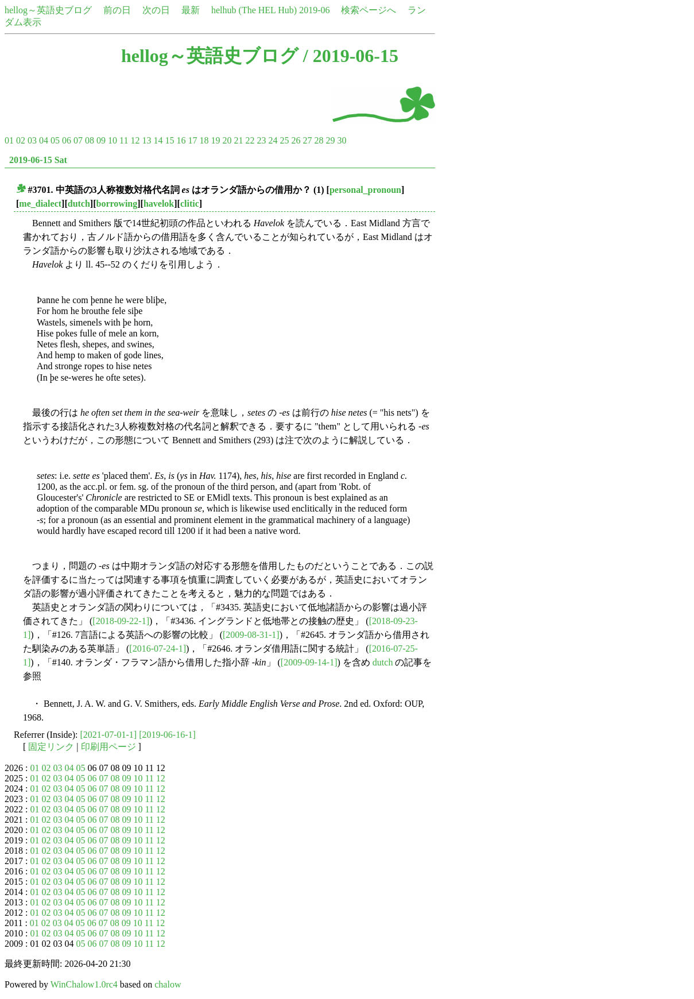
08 (89, 140)
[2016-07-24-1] (157, 648)
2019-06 (314, 10)
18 (203, 140)
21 (238, 140)
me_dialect (40, 203)
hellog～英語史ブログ (48, 10)
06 (66, 140)
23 (261, 140)
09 (101, 140)
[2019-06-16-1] (167, 734)
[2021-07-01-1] (108, 734)
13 (146, 140)
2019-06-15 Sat (38, 160)
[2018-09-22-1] (120, 621)
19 (215, 140)
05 (55, 140)
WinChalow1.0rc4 (84, 984)
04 (43, 140)
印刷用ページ (108, 747)
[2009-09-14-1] (309, 662)
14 (157, 140)
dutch (79, 203)
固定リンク (51, 747)
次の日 (156, 10)
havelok (159, 203)
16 (180, 140)
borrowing (117, 203)
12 (134, 140)
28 (318, 140)
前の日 (117, 10)
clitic (189, 203)
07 (78, 140)
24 (272, 140)
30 (341, 140)
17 (192, 140)
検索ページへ (368, 10)
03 (32, 140)
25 (284, 140)
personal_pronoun (365, 190)
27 (307, 140)
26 (295, 140)
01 (9, 140)
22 (249, 140)
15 (169, 140)
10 (112, 140)
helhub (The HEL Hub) (254, 10)
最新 (190, 10)
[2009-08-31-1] (251, 635)
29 (330, 140)
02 (20, 140)
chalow (167, 984)
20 (226, 140)
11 (123, 140)
